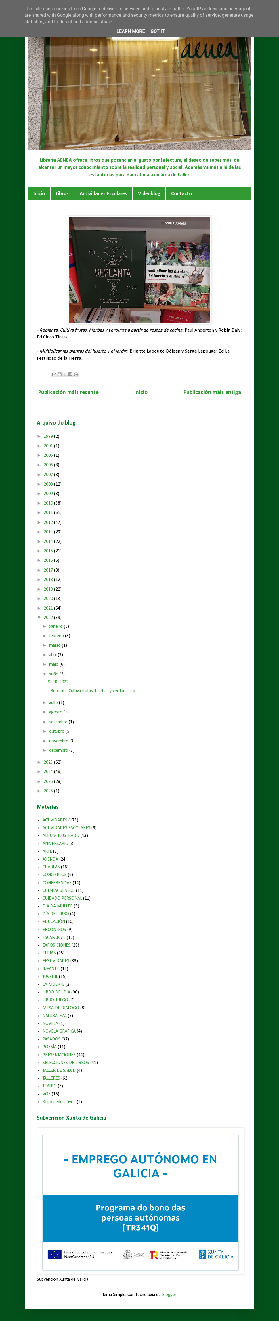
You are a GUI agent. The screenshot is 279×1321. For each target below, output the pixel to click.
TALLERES (51, 1078)
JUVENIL (50, 976)
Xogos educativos (59, 1102)
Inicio (39, 194)
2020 (49, 599)
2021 (49, 608)
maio (54, 664)
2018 (49, 580)
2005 (49, 455)
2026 (49, 791)
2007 (49, 475)
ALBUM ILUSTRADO (61, 835)
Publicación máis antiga (212, 392)
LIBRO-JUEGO (55, 1000)
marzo (55, 645)
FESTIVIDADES (56, 961)
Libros (62, 194)
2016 (49, 560)
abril (53, 655)
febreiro (57, 636)
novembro (59, 741)
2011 (49, 513)
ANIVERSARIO (55, 844)
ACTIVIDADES (55, 820)
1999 (49, 436)
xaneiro (56, 626)
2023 (49, 762)
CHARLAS (51, 867)
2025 (49, 781)
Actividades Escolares (103, 194)
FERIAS (49, 953)
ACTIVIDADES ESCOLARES (66, 828)
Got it (157, 31)
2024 (49, 772)
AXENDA (50, 859)
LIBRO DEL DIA (56, 992)
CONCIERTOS (55, 875)
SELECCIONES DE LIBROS (66, 1063)
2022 (49, 618)
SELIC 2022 (58, 682)
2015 (49, 551)
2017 (49, 570)
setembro (59, 722)
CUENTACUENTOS (59, 890)
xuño (54, 674)
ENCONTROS (54, 930)
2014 (49, 541)
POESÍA (50, 1047)
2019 (49, 589)
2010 (49, 503)
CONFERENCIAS (57, 883)
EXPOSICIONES (56, 945)
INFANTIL (51, 969)
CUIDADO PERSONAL (62, 898)
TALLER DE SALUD (59, 1070)
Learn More (130, 31)
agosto (56, 712)
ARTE (47, 851)
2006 (49, 465)
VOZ (47, 1094)
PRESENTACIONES (59, 1055)
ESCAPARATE (54, 937)
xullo (54, 703)
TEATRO (50, 1086)
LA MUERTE (53, 984)
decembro (59, 750)
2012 (49, 522)
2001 (49, 446)
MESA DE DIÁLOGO (61, 1008)
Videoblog (149, 194)
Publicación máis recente (68, 392)
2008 (49, 484)
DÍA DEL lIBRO (56, 914)
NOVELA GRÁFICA (59, 1031)
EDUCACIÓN (54, 922)
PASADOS (51, 1039)
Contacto (181, 194)
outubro (57, 731)
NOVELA (50, 1023)
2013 (49, 532)
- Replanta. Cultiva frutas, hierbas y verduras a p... (93, 691)
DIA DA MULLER (58, 906)
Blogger (169, 1295)
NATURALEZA (55, 1016)
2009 (49, 494)
